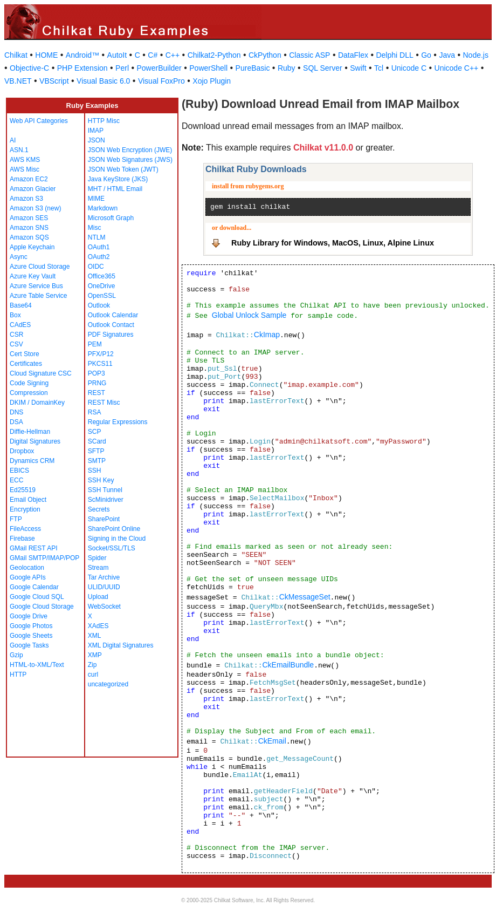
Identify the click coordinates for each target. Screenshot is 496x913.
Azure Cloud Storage (40, 266)
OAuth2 (99, 257)
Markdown (103, 208)
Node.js (475, 55)
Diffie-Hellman (30, 431)
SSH (94, 470)
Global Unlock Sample (249, 315)
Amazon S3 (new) (35, 208)
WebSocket (104, 606)
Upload (98, 597)
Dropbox (22, 451)
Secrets (99, 509)
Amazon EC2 (29, 179)
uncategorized (108, 684)
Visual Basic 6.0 (103, 81)
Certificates (26, 363)
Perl (122, 68)
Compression (29, 393)
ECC (16, 480)
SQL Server (322, 68)
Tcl (378, 68)
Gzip (16, 655)
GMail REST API (33, 548)
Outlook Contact (111, 325)
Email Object (28, 499)
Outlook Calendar (113, 315)
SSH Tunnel (105, 490)
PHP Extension (82, 68)
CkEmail (272, 741)
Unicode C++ (457, 68)
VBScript (53, 81)
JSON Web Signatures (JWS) (130, 159)
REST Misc (104, 402)
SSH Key (101, 480)
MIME (96, 198)
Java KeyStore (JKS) (118, 179)
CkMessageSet (304, 596)
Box (15, 315)
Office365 (101, 276)
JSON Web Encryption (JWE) (130, 150)
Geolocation (27, 567)
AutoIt (117, 55)
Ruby (286, 68)
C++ (173, 55)
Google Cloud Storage (42, 606)
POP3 (96, 373)
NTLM (97, 237)
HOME (46, 55)
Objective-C (29, 68)
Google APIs (28, 577)
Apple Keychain (32, 247)
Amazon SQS (29, 237)
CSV (16, 344)
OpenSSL (102, 295)
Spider (97, 558)
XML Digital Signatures (121, 645)
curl (93, 674)
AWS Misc (24, 169)
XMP (95, 655)
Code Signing (29, 383)
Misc (94, 227)
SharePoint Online (114, 529)
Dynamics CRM (32, 461)
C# (152, 55)
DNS (16, 412)
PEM (95, 344)
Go (426, 55)
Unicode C (408, 68)
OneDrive (101, 286)
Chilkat (15, 55)
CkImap (267, 334)
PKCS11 (100, 363)
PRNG (97, 383)
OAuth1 (99, 247)
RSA (94, 412)
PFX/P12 (101, 354)
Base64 (21, 305)
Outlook (99, 305)
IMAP (96, 130)
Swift (358, 68)
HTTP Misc (104, 121)
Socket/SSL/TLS (111, 548)
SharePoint (104, 519)
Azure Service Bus (36, 286)
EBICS (19, 470)
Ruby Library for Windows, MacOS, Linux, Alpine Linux (332, 243)
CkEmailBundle (288, 664)
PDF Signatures (111, 334)
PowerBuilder (159, 68)
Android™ (82, 55)
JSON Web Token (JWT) (123, 169)
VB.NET (18, 81)
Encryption (25, 509)
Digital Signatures (35, 441)
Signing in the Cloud (117, 538)
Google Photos (31, 626)
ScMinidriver (105, 499)
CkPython (265, 55)
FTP (16, 519)
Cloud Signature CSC (41, 373)
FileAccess (25, 529)
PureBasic (253, 68)
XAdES (98, 626)
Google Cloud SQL (37, 597)
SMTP (97, 461)
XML (94, 635)
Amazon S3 (26, 198)
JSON (96, 140)
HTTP (18, 674)
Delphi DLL (394, 55)
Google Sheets (31, 635)
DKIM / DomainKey (37, 402)
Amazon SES (29, 218)
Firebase (22, 538)
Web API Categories (39, 121)
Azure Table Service (38, 295)
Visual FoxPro (161, 81)
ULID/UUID (104, 587)
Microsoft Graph (111, 218)
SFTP (96, 451)
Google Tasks (29, 645)
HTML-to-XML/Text (37, 665)
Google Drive (28, 616)
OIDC (96, 266)
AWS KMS (25, 159)
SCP (94, 431)
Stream (98, 567)
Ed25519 (23, 490)
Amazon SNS (29, 227)
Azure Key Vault (33, 276)
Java (447, 55)
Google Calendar (34, 587)
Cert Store (24, 354)
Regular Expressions (118, 422)
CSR (16, 334)
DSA (16, 422)
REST (96, 393)
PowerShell (208, 68)
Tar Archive (104, 577)
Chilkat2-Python (214, 55)
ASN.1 (19, 150)
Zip (92, 665)
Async (18, 257)
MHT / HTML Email (115, 189)
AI (13, 140)
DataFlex (353, 55)
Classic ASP (309, 55)
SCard (97, 441)
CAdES (20, 325)
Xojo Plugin (211, 81)
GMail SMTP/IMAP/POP (44, 558)
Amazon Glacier (33, 189)
